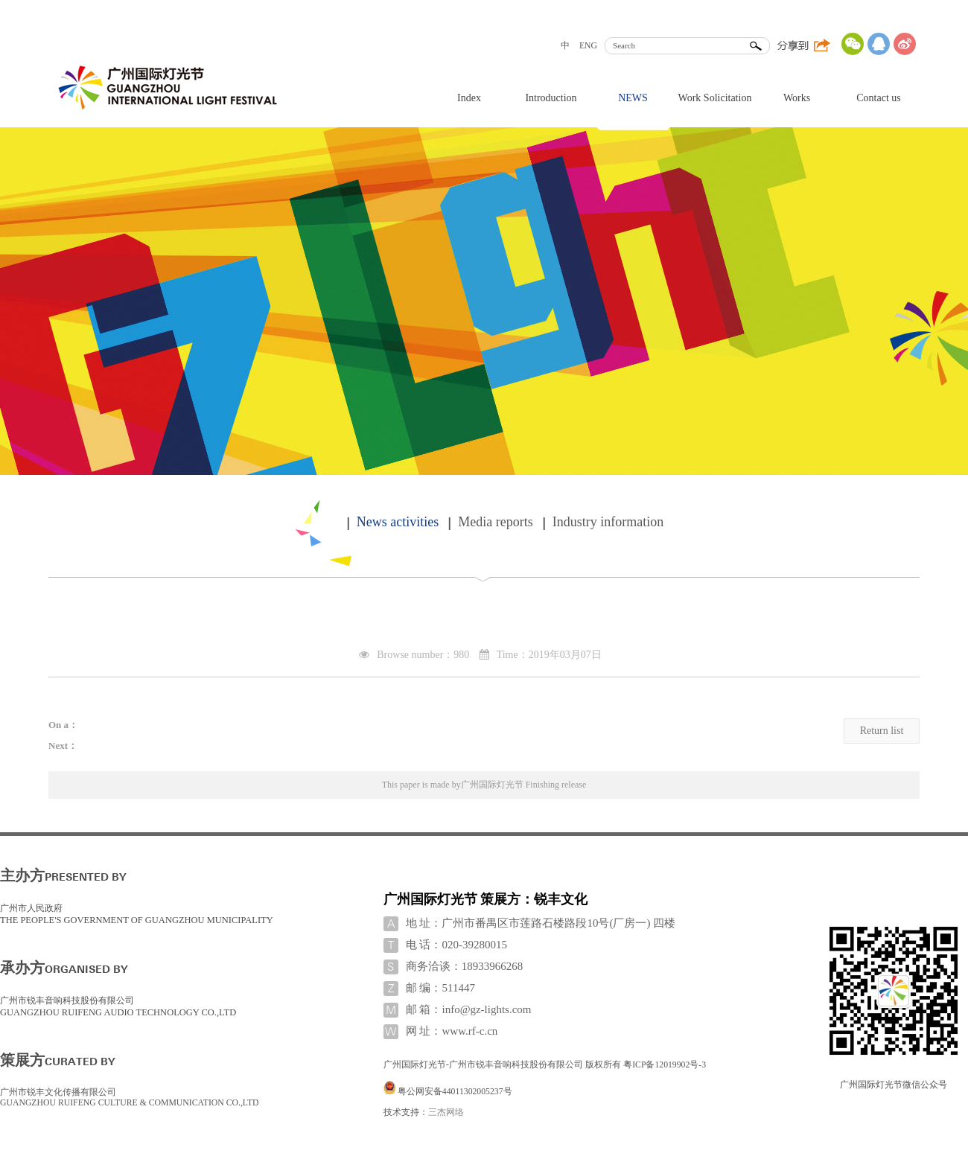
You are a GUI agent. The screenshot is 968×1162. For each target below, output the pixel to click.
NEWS (633, 97)
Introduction (550, 97)
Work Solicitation (715, 97)
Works (796, 97)
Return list (882, 730)
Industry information (608, 521)
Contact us (878, 97)
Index (469, 97)
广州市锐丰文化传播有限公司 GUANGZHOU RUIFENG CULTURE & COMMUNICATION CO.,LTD (129, 1098)
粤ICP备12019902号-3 (664, 1065)
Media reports (495, 521)
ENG (588, 46)
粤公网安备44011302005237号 (455, 1091)
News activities (398, 521)
